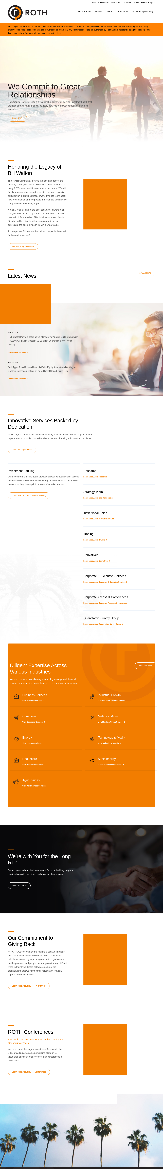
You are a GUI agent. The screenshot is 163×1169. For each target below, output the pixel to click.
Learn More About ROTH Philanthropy (29, 986)
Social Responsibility (142, 11)
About (94, 3)
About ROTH (17, 118)
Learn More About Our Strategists (97, 498)
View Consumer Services (32, 722)
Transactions (122, 11)
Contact (127, 3)
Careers (136, 3)
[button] (81, 146)
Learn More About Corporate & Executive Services (104, 582)
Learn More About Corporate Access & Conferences (105, 603)
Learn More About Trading (94, 540)
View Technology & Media (108, 743)
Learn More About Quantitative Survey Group (102, 624)
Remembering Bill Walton (23, 246)
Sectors (99, 11)
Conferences (103, 3)
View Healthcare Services (33, 765)
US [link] (149, 3)
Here (59, 33)
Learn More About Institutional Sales (98, 519)
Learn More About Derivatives (95, 561)
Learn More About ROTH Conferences (29, 1072)
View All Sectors (146, 666)
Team (109, 11)
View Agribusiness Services (34, 786)
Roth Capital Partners (17, 352)
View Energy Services (31, 743)
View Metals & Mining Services (111, 722)
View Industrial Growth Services (111, 701)
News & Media (116, 3)
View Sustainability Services (110, 765)
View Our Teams (19, 885)
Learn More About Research (95, 477)
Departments (84, 11)
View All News (145, 273)
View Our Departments (22, 450)
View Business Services (32, 701)
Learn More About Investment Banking (29, 495)
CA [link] (154, 3)
